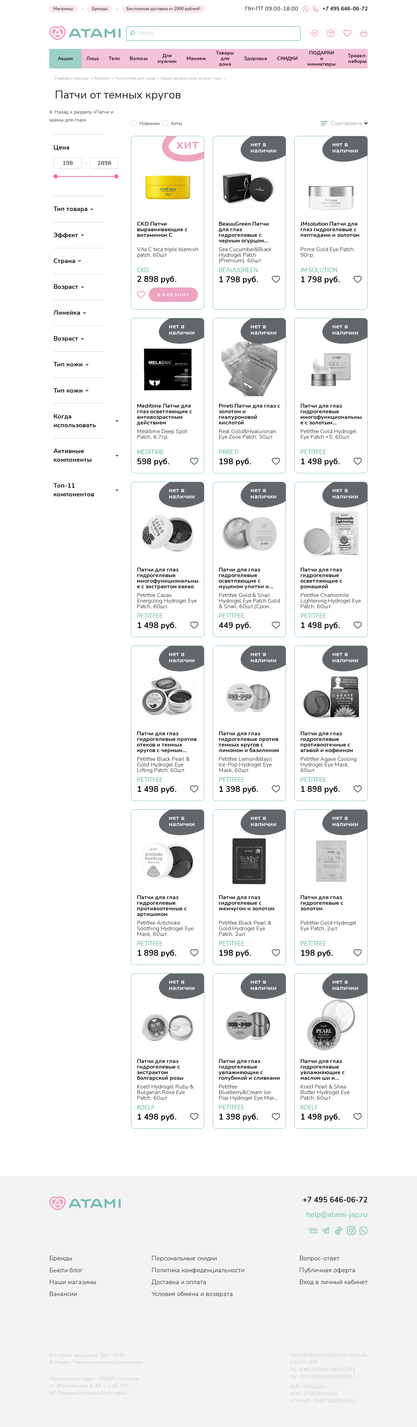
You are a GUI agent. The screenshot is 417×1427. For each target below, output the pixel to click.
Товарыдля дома (225, 58)
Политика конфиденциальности (198, 1270)
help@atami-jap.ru (337, 1214)
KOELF (145, 1107)
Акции (65, 58)
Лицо (92, 58)
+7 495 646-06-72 (340, 9)
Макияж (196, 58)
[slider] (55, 176)
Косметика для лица (135, 78)
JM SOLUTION (319, 269)
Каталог (102, 78)
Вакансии (63, 1294)
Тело (114, 58)
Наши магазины (72, 1282)
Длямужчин (167, 58)
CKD (142, 269)
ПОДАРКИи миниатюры (321, 58)
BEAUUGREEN (238, 269)
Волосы (139, 58)
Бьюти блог (66, 1270)
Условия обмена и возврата (192, 1294)
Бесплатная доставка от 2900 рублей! (163, 9)
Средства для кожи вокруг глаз (191, 78)
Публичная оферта (327, 1270)
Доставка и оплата (179, 1282)
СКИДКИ (287, 58)
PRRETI (229, 451)
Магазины (63, 9)
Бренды (100, 9)
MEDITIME (150, 451)
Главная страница (71, 78)
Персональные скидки (184, 1258)
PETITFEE (313, 451)
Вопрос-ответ (319, 1258)
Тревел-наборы (357, 58)
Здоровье (255, 58)
